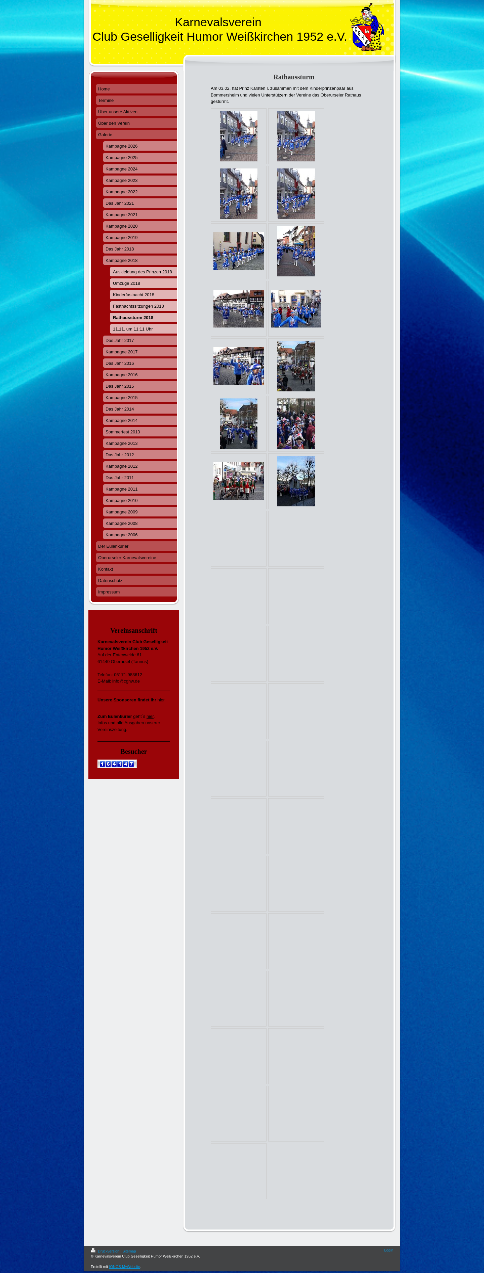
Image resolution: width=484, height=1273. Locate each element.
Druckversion (105, 1251)
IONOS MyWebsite (124, 1267)
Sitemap (129, 1251)
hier (161, 699)
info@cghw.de (126, 681)
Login (388, 1250)
